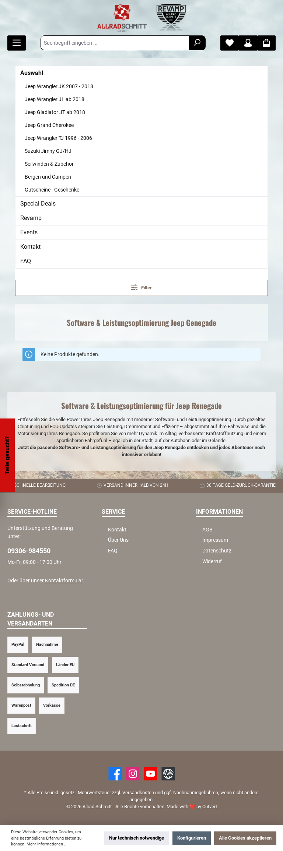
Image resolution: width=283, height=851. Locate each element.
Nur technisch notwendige (136, 838)
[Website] (168, 773)
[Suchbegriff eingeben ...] (115, 42)
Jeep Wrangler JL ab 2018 (54, 99)
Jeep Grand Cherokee (49, 125)
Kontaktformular (64, 581)
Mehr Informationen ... (47, 844)
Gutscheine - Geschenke (52, 190)
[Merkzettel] (229, 43)
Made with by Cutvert (192, 806)
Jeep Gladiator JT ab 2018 (55, 112)
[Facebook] (115, 773)
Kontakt (30, 246)
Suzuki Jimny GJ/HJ (48, 151)
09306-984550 (28, 551)
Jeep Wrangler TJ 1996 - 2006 (58, 138)
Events (29, 232)
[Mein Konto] (248, 43)
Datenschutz (216, 551)
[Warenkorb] (266, 43)
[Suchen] (197, 42)
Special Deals (38, 203)
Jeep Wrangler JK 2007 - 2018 (59, 86)
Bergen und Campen (48, 177)
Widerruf (212, 561)
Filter (141, 287)
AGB (207, 530)
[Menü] (16, 43)
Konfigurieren (191, 838)
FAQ (25, 261)
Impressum (215, 540)
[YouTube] (150, 773)
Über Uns (118, 540)
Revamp (31, 217)
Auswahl (31, 72)
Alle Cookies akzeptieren (245, 838)
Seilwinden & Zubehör (49, 164)
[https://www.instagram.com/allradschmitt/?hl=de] (133, 773)
